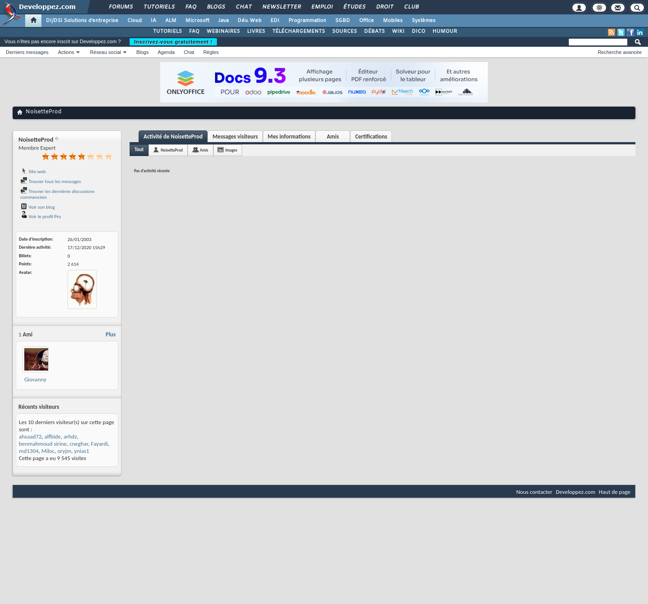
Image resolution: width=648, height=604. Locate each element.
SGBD (342, 21)
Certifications (371, 136)
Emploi (321, 7)
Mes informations (289, 136)
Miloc (47, 450)
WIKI (398, 31)
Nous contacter (534, 491)
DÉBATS (374, 31)
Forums (120, 7)
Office (366, 21)
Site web (33, 171)
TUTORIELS (167, 31)
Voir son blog (37, 207)
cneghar (79, 443)
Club (411, 7)
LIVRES (256, 31)
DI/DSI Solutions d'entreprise (82, 21)
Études (354, 7)
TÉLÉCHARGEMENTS (298, 31)
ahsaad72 (30, 436)
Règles (211, 52)
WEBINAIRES (223, 31)
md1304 (29, 450)
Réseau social (105, 52)
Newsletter (281, 7)
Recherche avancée (620, 52)
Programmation (307, 21)
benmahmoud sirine (43, 443)
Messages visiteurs (235, 136)
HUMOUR (444, 31)
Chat (243, 7)
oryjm (64, 450)
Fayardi (99, 443)
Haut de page (614, 491)
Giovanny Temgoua (35, 383)
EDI (274, 21)
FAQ (190, 7)
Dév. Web (249, 21)
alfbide (53, 436)
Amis (333, 136)
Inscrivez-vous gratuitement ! (173, 42)
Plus (111, 334)
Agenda (166, 52)
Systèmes (424, 21)
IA (153, 21)
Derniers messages (27, 52)
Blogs (215, 7)
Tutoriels (158, 7)
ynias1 (81, 450)
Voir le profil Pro (40, 216)
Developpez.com (575, 491)
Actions (66, 52)
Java (223, 21)
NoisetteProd (172, 150)
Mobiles (393, 21)
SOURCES (344, 31)
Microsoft (197, 21)
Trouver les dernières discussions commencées (57, 194)
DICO (418, 31)
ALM (170, 21)
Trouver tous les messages (50, 181)
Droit (384, 7)
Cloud (134, 21)
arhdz (70, 436)
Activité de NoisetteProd (173, 136)
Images (231, 150)
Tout (139, 149)
